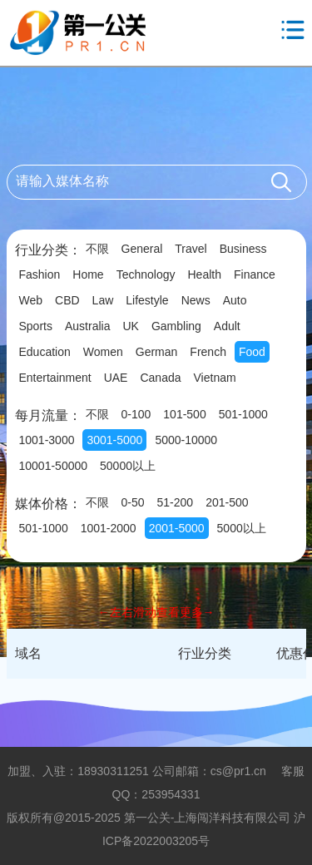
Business (243, 248)
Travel (190, 248)
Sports (35, 326)
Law (103, 300)
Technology (146, 274)
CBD (67, 300)
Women (103, 351)
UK (130, 326)
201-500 (227, 502)
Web (31, 300)
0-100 (136, 414)
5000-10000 (186, 440)
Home (87, 274)
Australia (87, 326)
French (208, 351)
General (142, 248)
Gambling (176, 326)
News (195, 300)
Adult (227, 326)
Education (45, 351)
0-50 (133, 502)
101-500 (184, 414)
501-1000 (243, 414)
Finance (254, 274)
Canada (160, 377)
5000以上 (241, 528)
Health (204, 274)
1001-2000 (108, 528)
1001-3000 (47, 440)
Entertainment (55, 377)
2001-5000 (177, 528)
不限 (97, 248)
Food (252, 351)
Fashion (40, 274)
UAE (116, 377)
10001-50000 (53, 465)
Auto (235, 300)
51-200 (175, 502)
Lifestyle (147, 300)
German (157, 351)
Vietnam (215, 377)
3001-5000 (114, 440)
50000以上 (128, 465)
